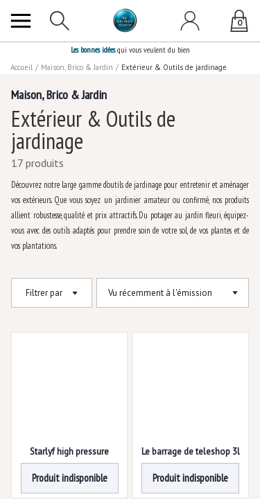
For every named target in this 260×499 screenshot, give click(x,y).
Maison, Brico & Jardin (77, 67)
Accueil (21, 67)
